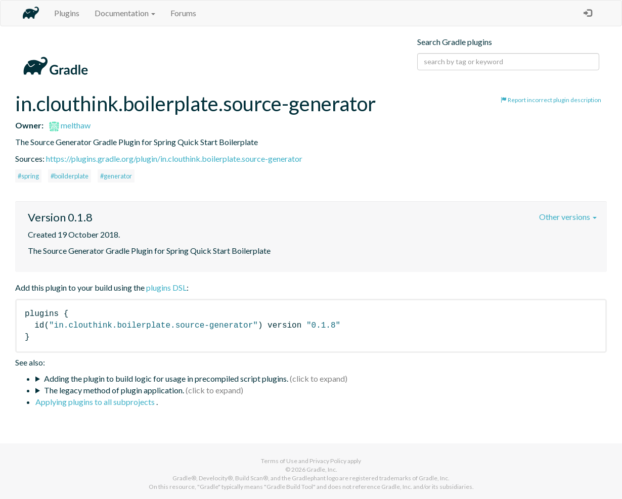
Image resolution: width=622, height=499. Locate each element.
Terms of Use (279, 461)
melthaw (70, 125)
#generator (116, 176)
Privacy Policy (327, 461)
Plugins (66, 13)
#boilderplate (69, 176)
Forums (183, 13)
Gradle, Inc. (321, 469)
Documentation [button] (125, 13)
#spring (28, 176)
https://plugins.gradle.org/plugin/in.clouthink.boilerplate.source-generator (174, 158)
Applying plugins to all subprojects (95, 401)
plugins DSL (166, 287)
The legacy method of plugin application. (114, 390)
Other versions (568, 216)
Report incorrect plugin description (551, 100)
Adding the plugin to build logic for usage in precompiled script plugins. (166, 378)
